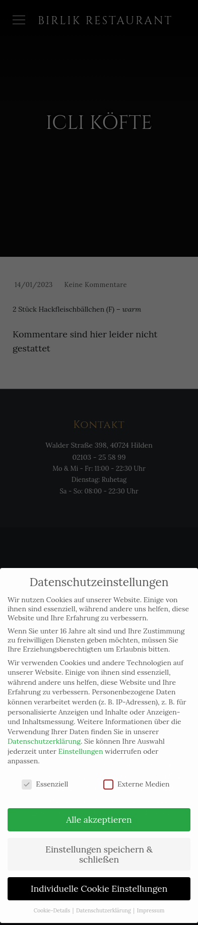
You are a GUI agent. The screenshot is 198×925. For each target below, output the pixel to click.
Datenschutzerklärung (44, 731)
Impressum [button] (151, 900)
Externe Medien (136, 773)
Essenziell (45, 773)
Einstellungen (80, 741)
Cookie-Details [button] (53, 900)
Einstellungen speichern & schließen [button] (99, 844)
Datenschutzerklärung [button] (104, 900)
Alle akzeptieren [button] (98, 809)
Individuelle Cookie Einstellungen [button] (99, 878)
